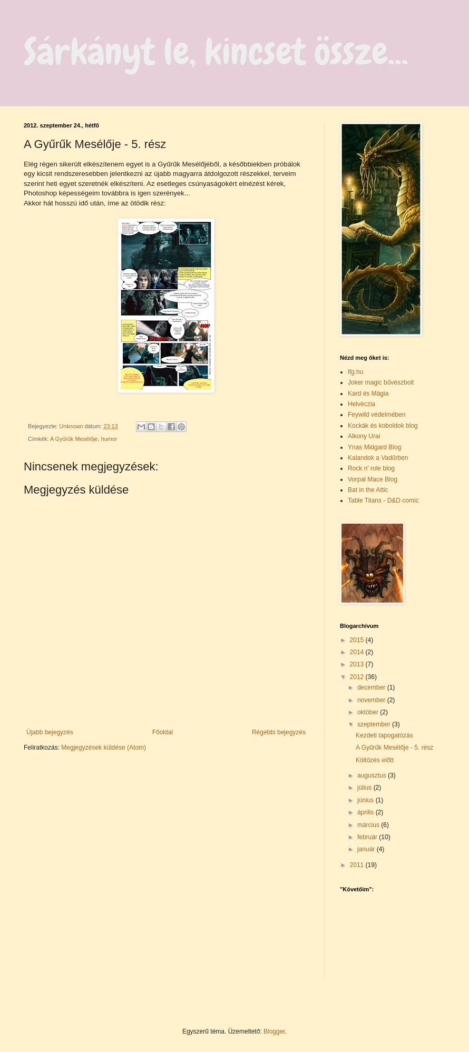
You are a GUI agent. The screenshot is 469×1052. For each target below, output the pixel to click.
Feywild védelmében (376, 414)
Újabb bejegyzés (49, 732)
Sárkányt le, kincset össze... (216, 51)
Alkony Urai (364, 436)
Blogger (274, 1031)
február (368, 837)
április (366, 812)
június (366, 800)
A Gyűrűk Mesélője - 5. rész (394, 747)
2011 (358, 865)
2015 (358, 640)
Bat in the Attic (368, 490)
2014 (358, 652)
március (369, 825)
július (365, 787)
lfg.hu (355, 372)
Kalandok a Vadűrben (378, 457)
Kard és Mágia (368, 393)
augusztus (372, 775)
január (367, 849)
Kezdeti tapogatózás (384, 735)
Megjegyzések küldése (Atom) (103, 747)
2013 (358, 664)
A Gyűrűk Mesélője (74, 439)
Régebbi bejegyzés (279, 732)
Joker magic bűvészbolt (381, 382)
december (372, 687)
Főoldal (162, 732)
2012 (358, 677)
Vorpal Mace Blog (372, 479)
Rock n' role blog (371, 468)
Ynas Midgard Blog (374, 447)
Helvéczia (361, 404)
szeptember (374, 724)
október (368, 712)
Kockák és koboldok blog (383, 425)
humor (109, 439)
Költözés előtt (375, 760)
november (372, 700)
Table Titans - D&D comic (383, 500)
